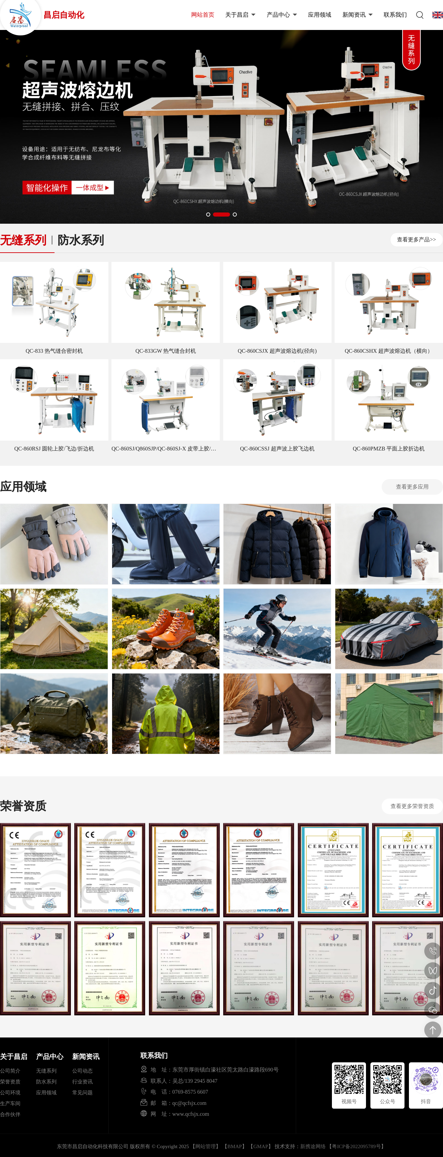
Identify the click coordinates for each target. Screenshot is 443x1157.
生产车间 (10, 1103)
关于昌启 (240, 15)
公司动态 (82, 1071)
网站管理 (205, 1146)
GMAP (260, 1146)
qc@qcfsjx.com (189, 1102)
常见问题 (82, 1092)
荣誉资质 (10, 1081)
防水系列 (81, 240)
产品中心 (282, 15)
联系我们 (395, 15)
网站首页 (202, 15)
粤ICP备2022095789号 (356, 1146)
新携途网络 (313, 1146)
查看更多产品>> (416, 239)
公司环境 (10, 1092)
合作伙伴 (10, 1114)
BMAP (234, 1146)
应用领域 (319, 15)
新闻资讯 (357, 15)
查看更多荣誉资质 (412, 806)
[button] (214, 214)
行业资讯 (82, 1081)
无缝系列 (23, 240)
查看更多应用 (412, 487)
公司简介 (10, 1071)
